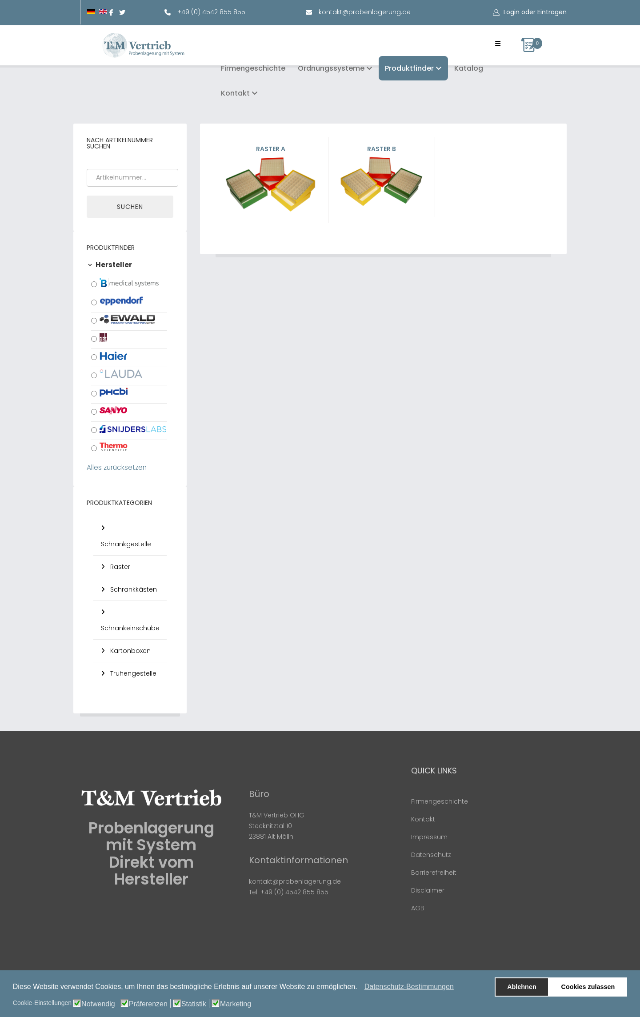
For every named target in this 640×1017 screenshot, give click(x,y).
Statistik (193, 1004)
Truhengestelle (132, 673)
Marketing (235, 1004)
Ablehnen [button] (521, 986)
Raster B (381, 176)
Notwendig (98, 1004)
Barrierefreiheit (433, 872)
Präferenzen (148, 1004)
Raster (119, 566)
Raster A (270, 179)
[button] (359, 987)
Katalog (468, 68)
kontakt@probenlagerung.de (365, 12)
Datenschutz (431, 854)
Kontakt (235, 93)
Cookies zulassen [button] (588, 986)
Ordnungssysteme (331, 68)
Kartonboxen (129, 650)
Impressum (429, 837)
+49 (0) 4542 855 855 (211, 12)
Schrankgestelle (126, 544)
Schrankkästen (132, 589)
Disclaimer (427, 890)
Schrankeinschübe (130, 628)
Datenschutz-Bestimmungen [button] (409, 986)
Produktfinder (409, 68)
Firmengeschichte (253, 68)
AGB (417, 908)
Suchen (130, 206)
